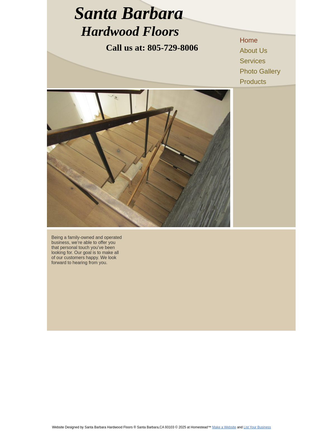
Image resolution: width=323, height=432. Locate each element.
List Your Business (257, 427)
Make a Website (224, 427)
